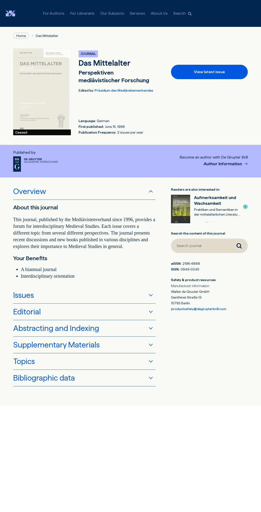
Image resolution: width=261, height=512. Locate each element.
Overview (29, 191)
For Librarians (82, 13)
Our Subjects (112, 13)
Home (21, 36)
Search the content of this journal (198, 233)
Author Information (223, 164)
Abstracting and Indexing (56, 328)
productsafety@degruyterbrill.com (198, 309)
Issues (23, 295)
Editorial (27, 311)
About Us (159, 13)
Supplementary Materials (56, 344)
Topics (24, 361)
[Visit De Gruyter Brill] (14, 13)
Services (137, 13)
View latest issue (209, 72)
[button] (245, 207)
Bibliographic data (44, 378)
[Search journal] (201, 246)
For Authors (53, 13)
